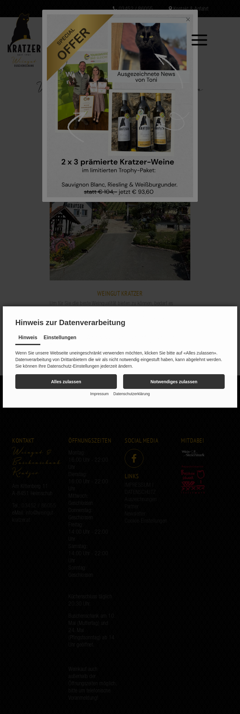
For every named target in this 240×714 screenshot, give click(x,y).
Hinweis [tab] (27, 337)
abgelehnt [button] (195, 359)
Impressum (99, 394)
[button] (66, 381)
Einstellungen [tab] (59, 337)
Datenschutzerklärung (131, 394)
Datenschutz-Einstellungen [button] (73, 366)
